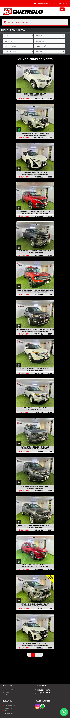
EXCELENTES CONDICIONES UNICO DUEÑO (34, 135)
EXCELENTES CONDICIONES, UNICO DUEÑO (35, 174)
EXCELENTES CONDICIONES (35, 253)
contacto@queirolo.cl (42, 3)
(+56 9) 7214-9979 (42, 690)
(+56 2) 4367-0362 (60, 3)
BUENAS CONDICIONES (35, 96)
